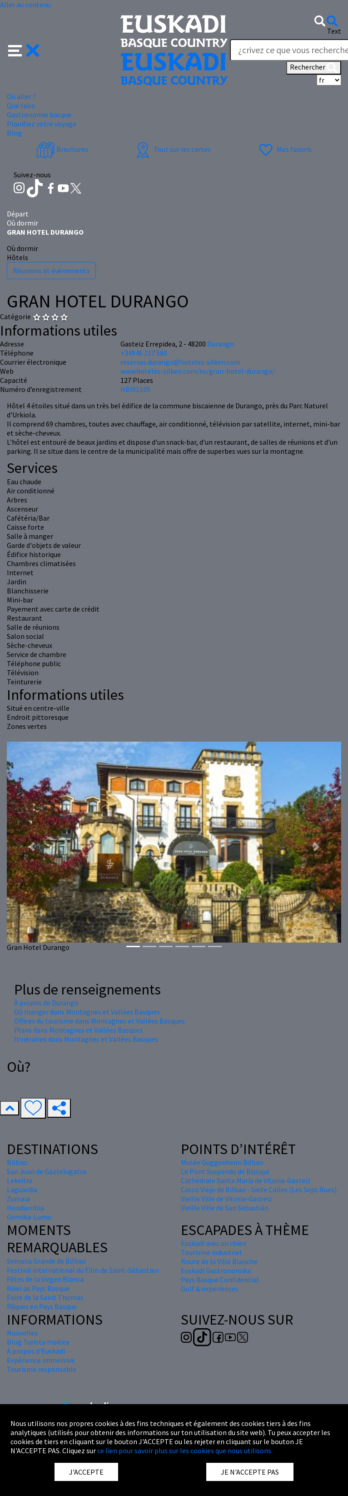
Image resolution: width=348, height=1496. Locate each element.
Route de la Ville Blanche (219, 1261)
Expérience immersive (41, 1360)
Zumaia (18, 1198)
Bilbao (17, 1162)
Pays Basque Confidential (220, 1279)
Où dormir (22, 222)
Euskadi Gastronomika (216, 1270)
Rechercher (314, 67)
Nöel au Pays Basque (38, 1288)
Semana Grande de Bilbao (46, 1260)
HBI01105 (135, 389)
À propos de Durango (46, 1002)
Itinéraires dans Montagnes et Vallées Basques (86, 1039)
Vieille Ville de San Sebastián (224, 1207)
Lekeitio (19, 1180)
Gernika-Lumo (29, 1216)
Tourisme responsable (41, 1369)
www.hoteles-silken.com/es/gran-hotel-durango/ (197, 371)
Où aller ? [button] (21, 96)
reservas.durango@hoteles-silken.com (180, 361)
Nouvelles (22, 1332)
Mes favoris (284, 149)
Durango (220, 343)
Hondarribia (25, 1207)
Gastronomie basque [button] (39, 114)
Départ (18, 213)
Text (334, 30)
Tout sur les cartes (172, 149)
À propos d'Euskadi (36, 1350)
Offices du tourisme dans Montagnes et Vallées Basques (99, 1020)
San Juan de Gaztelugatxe (47, 1171)
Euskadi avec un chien (214, 1243)
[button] (24, 49)
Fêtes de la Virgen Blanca (45, 1279)
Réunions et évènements (51, 270)
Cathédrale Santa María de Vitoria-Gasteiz (246, 1180)
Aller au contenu (25, 4)
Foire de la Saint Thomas (45, 1297)
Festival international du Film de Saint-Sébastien (83, 1270)
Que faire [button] (21, 105)
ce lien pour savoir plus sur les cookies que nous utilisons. (185, 1450)
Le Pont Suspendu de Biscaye (225, 1171)
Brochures (62, 149)
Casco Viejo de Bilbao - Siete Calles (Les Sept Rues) (259, 1189)
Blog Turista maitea (38, 1341)
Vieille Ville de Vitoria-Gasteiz (226, 1198)
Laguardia (22, 1189)
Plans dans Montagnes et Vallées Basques (78, 1029)
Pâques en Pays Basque (42, 1306)
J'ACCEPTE (86, 1471)
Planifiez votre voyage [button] (41, 123)
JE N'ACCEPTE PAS (250, 1471)
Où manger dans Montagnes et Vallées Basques (87, 1011)
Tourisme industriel (211, 1252)
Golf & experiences (210, 1288)
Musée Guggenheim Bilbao (222, 1162)
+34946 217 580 (143, 352)
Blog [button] (14, 132)
